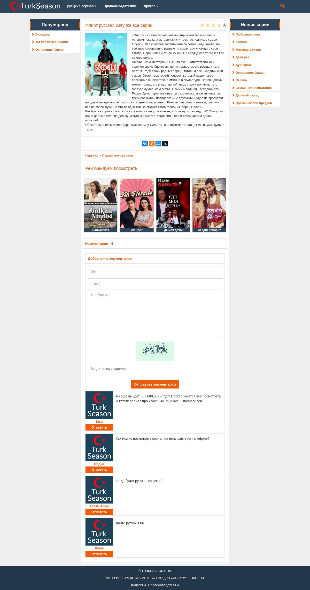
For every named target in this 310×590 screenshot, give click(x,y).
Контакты (138, 585)
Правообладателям (163, 585)
